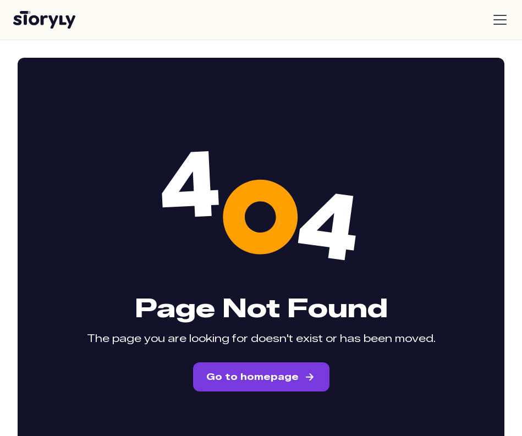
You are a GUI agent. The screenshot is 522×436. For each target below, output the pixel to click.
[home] (44, 20)
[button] (498, 20)
